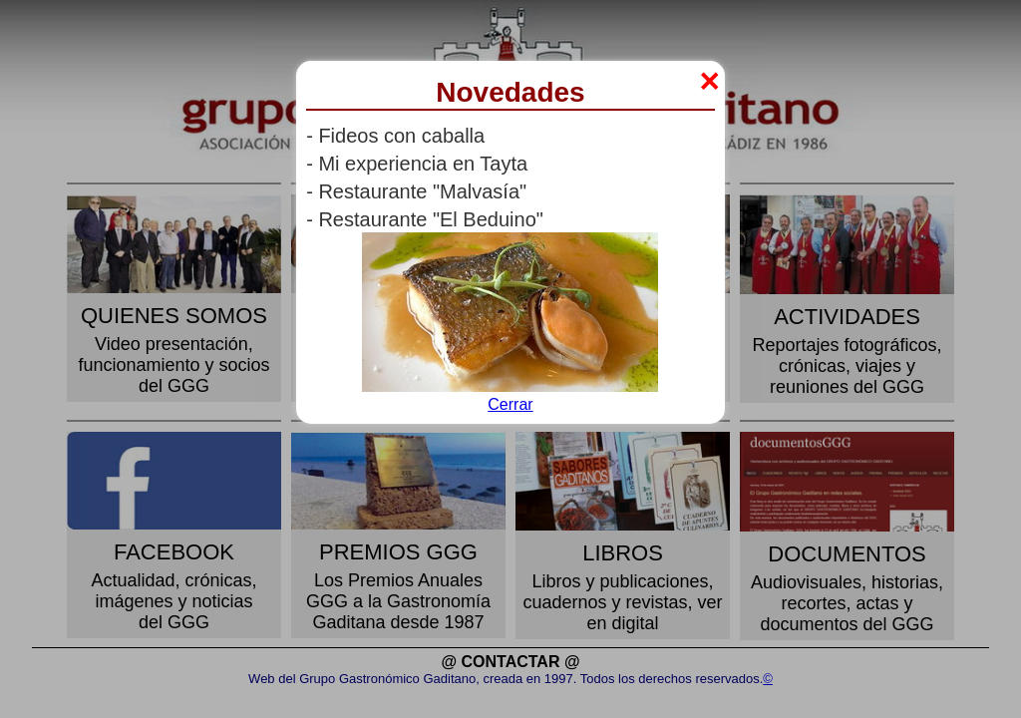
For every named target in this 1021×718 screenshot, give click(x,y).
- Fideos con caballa (395, 136)
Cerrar (510, 404)
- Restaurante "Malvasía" (416, 191)
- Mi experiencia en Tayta (416, 164)
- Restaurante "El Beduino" (424, 219)
